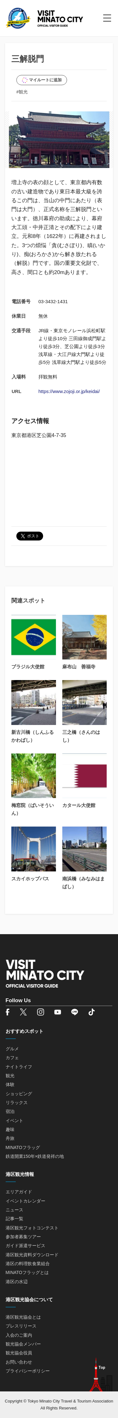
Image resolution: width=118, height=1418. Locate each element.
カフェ (12, 1057)
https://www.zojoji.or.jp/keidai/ (69, 391)
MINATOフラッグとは (27, 1272)
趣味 (10, 1129)
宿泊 (10, 1111)
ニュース (14, 1209)
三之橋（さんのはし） (81, 736)
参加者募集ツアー (23, 1236)
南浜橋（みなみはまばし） (83, 882)
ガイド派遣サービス (25, 1245)
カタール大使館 (78, 805)
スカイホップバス (30, 878)
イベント (14, 1120)
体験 (10, 1084)
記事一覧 (14, 1218)
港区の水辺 (17, 1281)
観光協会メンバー (23, 1343)
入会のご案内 (19, 1335)
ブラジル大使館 (27, 666)
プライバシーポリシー (28, 1370)
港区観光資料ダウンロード (32, 1254)
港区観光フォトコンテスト (32, 1227)
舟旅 (10, 1138)
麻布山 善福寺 (78, 666)
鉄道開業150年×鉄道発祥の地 (35, 1156)
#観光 (22, 91)
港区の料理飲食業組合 (28, 1263)
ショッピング (19, 1093)
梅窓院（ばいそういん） (32, 809)
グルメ (12, 1048)
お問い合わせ (19, 1362)
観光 (10, 1075)
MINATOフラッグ (23, 1147)
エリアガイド (19, 1191)
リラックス (17, 1102)
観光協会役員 (19, 1352)
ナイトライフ (19, 1066)
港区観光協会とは (23, 1317)
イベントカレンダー (25, 1200)
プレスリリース (21, 1325)
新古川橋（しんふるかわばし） (32, 736)
